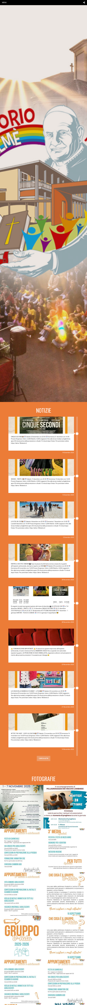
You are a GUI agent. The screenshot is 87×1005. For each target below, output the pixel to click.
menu (4, 2)
